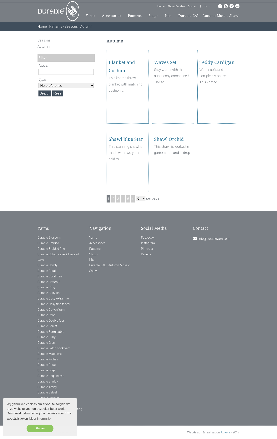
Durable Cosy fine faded (54, 304)
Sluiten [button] (40, 428)
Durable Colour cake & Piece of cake (58, 257)
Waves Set (165, 84)
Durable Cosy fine (49, 293)
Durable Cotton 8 (49, 282)
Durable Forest (47, 326)
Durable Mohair (48, 359)
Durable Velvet (47, 392)
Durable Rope (47, 365)
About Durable (176, 6)
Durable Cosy (46, 287)
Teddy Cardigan (216, 84)
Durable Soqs (46, 370)
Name (43, 66)
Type (42, 79)
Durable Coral (47, 271)
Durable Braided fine (51, 249)
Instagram (148, 243)
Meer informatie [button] (40, 418)
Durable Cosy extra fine (53, 298)
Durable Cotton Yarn (51, 309)
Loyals (225, 432)
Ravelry (146, 254)
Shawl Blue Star (126, 161)
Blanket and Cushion (122, 88)
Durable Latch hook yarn (54, 348)
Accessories (111, 16)
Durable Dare (46, 315)
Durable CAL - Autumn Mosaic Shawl (208, 16)
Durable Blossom (49, 237)
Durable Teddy (47, 387)
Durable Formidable (51, 332)
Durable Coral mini (50, 276)
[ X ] (92, 40)
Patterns (135, 16)
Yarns (90, 16)
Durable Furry (47, 337)
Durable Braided (48, 243)
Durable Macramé (50, 354)
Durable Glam (47, 342)
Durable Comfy (48, 265)
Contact (192, 6)
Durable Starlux (48, 381)
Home (160, 6)
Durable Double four (51, 320)
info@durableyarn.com (214, 239)
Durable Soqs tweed (51, 376)
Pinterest (147, 249)
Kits (168, 16)
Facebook (147, 237)
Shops (153, 16)
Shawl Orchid (169, 161)
